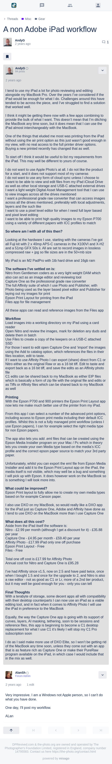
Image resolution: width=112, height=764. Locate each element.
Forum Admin (22, 676)
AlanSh (20, 672)
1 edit (30, 684)
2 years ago (13, 80)
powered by (56, 758)
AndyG (20, 40)
